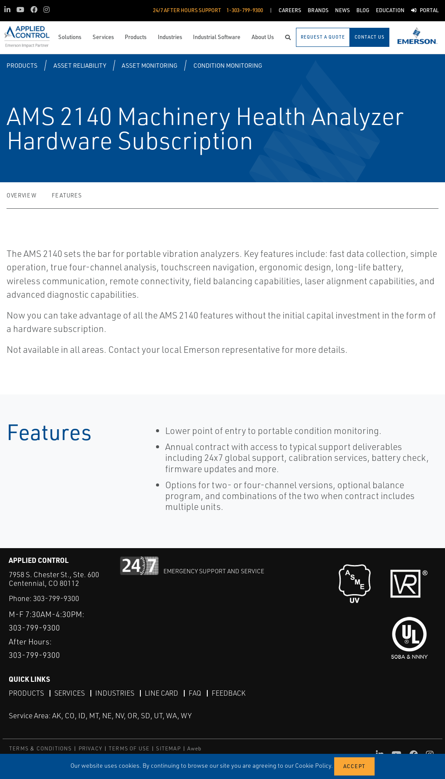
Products (22, 65)
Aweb (194, 748)
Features (67, 195)
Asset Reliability (79, 65)
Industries (114, 693)
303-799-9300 (56, 598)
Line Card (161, 693)
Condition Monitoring (227, 65)
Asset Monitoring (149, 65)
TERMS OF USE (129, 748)
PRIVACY (90, 748)
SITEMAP (168, 748)
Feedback (229, 693)
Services (69, 693)
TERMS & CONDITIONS (40, 748)
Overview (21, 195)
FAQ (195, 693)
